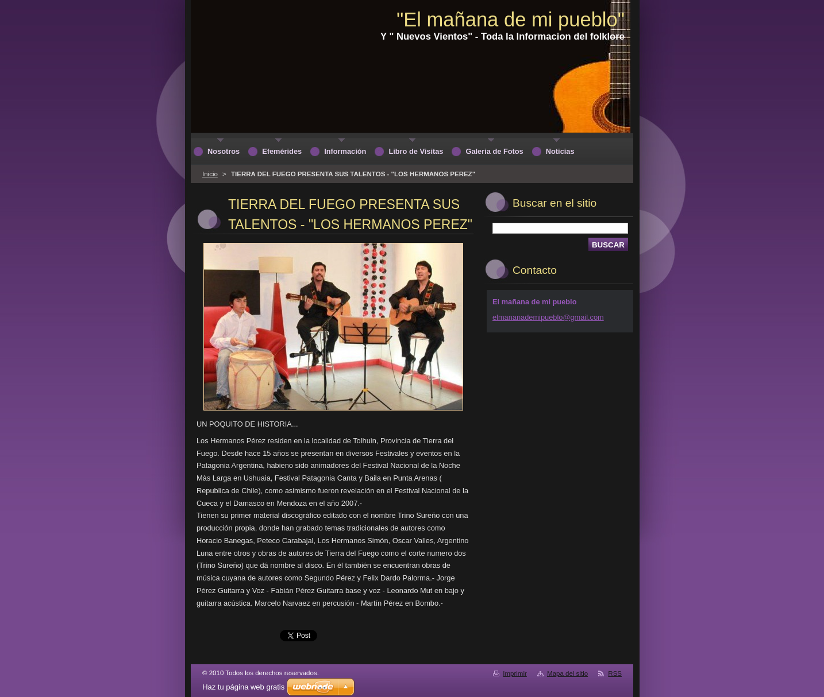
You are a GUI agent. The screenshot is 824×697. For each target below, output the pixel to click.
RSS (615, 673)
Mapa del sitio (567, 673)
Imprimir (515, 673)
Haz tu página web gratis (243, 687)
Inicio (210, 174)
